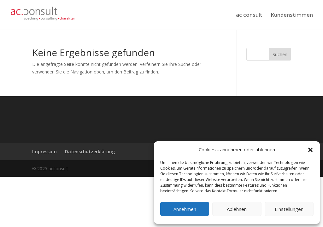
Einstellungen (289, 209)
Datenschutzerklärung (90, 151)
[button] (310, 150)
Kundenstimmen (292, 15)
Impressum (44, 151)
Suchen (280, 54)
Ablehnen (237, 209)
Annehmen (184, 209)
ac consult (249, 15)
